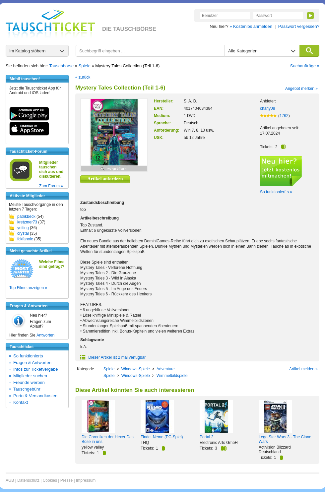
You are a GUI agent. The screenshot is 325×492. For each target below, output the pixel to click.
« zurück (82, 77)
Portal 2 (206, 437)
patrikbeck (26, 216)
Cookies (50, 480)
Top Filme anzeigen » (28, 287)
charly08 (267, 108)
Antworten (45, 335)
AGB (10, 480)
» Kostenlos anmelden (250, 26)
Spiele (85, 65)
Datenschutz (28, 480)
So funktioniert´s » (276, 192)
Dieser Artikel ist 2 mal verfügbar (113, 357)
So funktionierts (28, 355)
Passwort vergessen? (298, 26)
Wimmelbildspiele (172, 375)
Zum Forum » (51, 186)
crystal (23, 233)
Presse (66, 480)
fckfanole (25, 239)
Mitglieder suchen (30, 375)
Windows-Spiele (135, 369)
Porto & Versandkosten (35, 395)
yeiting (23, 227)
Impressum (86, 480)
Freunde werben (29, 382)
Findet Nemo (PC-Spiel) (162, 437)
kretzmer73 (27, 222)
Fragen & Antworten (32, 362)
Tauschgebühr (26, 389)
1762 (284, 115)
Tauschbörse (61, 65)
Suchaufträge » (304, 65)
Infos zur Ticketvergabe (35, 369)
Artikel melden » (303, 369)
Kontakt (20, 402)
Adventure (166, 369)
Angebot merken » (301, 88)
